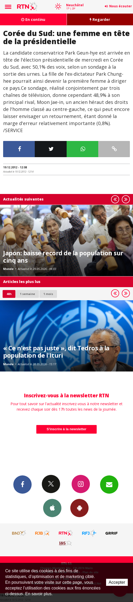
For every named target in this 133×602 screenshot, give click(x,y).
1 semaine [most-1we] (27, 294)
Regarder (100, 19)
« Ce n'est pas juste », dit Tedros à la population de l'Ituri (56, 351)
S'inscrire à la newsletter (66, 429)
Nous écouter (120, 6)
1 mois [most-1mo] (48, 294)
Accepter (117, 582)
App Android (79, 508)
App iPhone (52, 508)
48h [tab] (9, 294)
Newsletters (109, 484)
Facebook (22, 484)
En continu (33, 19)
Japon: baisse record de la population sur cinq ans (63, 256)
